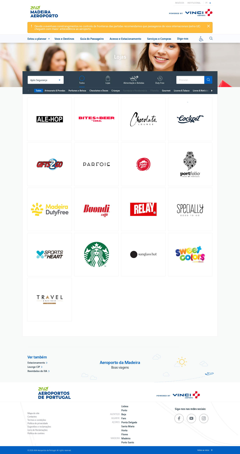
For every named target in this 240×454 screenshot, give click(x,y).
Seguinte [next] (211, 90)
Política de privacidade (38, 423)
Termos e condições (37, 419)
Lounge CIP (34, 366)
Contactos (32, 416)
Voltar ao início (203, 450)
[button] (208, 2)
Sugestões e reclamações (39, 426)
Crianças (116, 90)
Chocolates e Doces (99, 90)
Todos (38, 90)
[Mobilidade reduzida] (201, 38)
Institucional (194, 2)
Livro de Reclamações (38, 429)
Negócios (179, 2)
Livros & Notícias (201, 90)
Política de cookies (36, 433)
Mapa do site (33, 413)
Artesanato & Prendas (55, 90)
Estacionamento (36, 362)
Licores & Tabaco (182, 90)
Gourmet (166, 90)
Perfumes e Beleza (77, 90)
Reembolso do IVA (37, 370)
